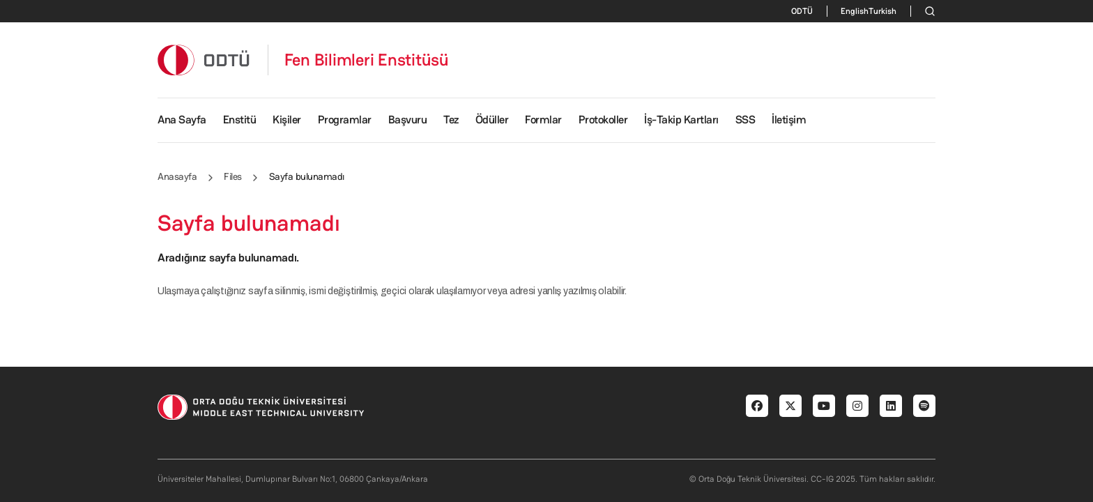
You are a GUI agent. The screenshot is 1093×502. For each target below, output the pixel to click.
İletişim (789, 119)
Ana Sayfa (182, 119)
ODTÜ (802, 11)
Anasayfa (177, 176)
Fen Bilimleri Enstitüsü (366, 60)
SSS (745, 119)
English (855, 11)
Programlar (345, 119)
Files (233, 176)
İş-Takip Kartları (681, 119)
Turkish (882, 11)
